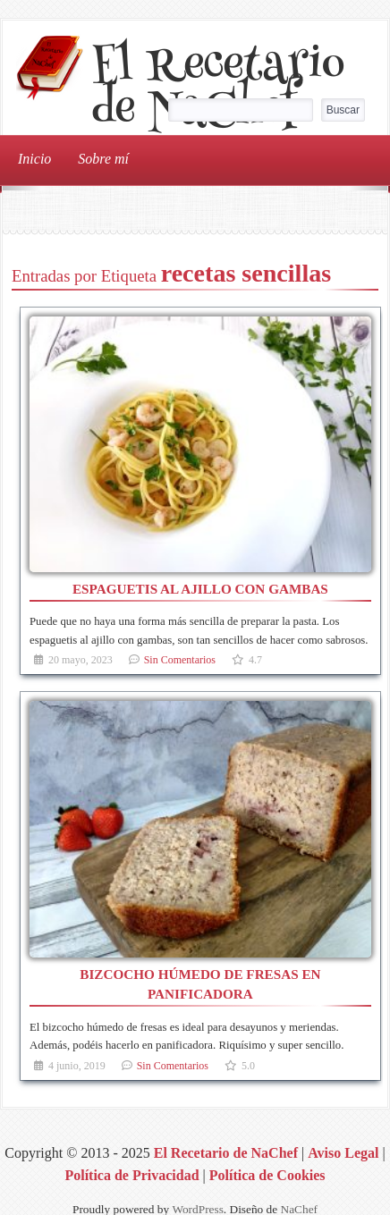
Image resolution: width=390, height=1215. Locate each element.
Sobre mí (103, 158)
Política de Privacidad (131, 1175)
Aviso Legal (343, 1152)
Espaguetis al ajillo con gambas (200, 588)
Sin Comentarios (180, 660)
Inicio (34, 158)
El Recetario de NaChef (218, 90)
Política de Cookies (267, 1175)
